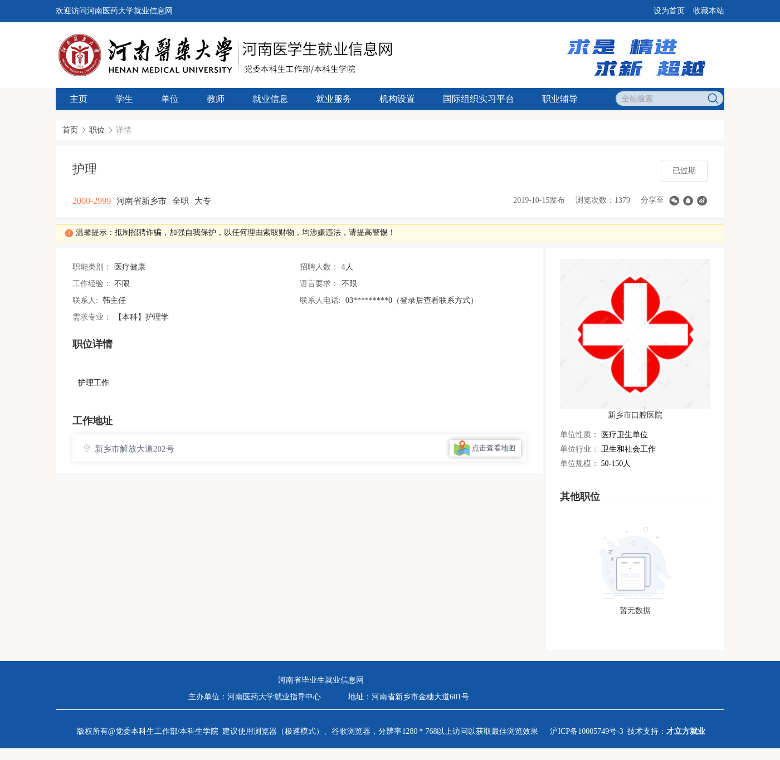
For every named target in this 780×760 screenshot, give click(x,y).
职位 (97, 130)
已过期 (684, 170)
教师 (216, 99)
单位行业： (579, 449)
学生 (124, 99)
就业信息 (270, 99)
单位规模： (579, 463)
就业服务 (334, 99)
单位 (170, 99)
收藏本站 (708, 11)
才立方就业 (685, 731)
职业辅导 (560, 99)
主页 (78, 99)
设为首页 (669, 11)
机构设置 (397, 99)
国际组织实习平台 (478, 99)
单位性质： (579, 434)
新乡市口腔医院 (635, 415)
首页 (70, 130)
